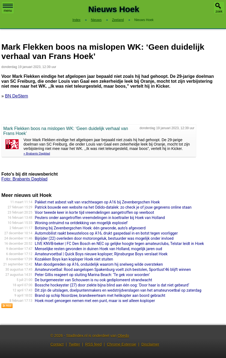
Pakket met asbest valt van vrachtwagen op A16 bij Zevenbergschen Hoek (97, 202)
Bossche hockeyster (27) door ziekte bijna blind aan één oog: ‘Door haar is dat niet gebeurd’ (112, 285)
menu (8, 8)
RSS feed (93, 344)
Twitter (74, 344)
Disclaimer (150, 344)
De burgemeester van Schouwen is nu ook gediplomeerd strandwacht (93, 280)
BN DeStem (16, 96)
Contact (57, 344)
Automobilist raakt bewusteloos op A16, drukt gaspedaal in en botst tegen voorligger (106, 233)
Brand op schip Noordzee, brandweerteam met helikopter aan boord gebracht (100, 295)
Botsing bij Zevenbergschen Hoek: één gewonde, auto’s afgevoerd (90, 228)
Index (76, 20)
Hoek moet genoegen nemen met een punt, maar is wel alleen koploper (95, 300)
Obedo (123, 335)
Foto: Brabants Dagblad (24, 179)
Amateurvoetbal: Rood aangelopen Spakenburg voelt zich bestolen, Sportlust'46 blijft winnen (113, 269)
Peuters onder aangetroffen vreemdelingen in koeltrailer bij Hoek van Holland (100, 217)
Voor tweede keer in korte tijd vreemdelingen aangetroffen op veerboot (94, 212)
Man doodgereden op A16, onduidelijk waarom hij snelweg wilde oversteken (99, 264)
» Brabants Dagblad (36, 153)
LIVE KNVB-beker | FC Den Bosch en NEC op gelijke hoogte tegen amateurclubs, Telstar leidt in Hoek (119, 243)
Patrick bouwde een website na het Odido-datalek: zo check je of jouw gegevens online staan (113, 207)
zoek (219, 11)
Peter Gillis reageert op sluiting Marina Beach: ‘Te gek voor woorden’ (92, 275)
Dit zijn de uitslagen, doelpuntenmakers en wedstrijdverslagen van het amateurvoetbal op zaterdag (118, 290)
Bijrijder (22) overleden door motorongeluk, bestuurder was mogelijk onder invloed (104, 238)
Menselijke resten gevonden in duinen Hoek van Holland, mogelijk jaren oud (98, 249)
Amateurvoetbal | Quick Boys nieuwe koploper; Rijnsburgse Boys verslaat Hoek (101, 254)
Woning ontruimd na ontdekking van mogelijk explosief (81, 223)
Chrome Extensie (121, 344)
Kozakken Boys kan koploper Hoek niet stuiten (74, 259)
